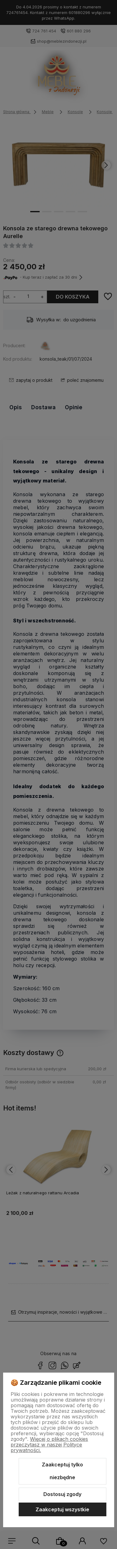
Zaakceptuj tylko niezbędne (62, 1471)
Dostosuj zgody (62, 1494)
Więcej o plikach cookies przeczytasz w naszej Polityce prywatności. (49, 1444)
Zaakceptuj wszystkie (62, 1509)
